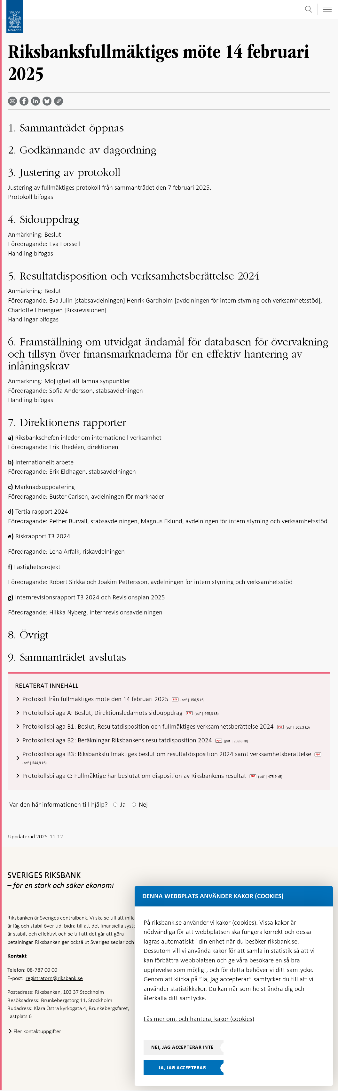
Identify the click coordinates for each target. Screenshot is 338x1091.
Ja (123, 805)
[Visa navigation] (327, 9)
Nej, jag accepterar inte (182, 1047)
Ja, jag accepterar (182, 1067)
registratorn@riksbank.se (54, 978)
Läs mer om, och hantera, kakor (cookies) (199, 1019)
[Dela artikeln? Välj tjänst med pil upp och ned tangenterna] (37, 101)
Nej (143, 805)
